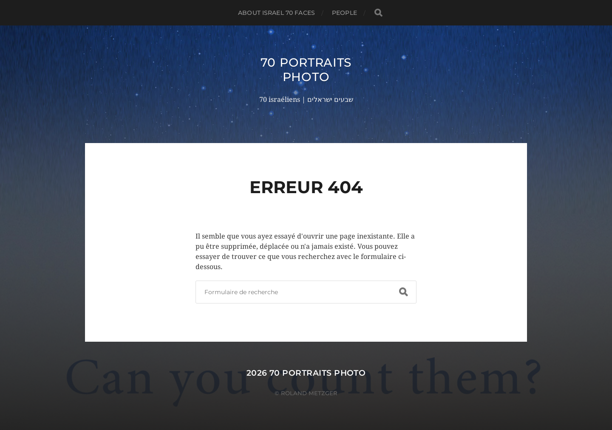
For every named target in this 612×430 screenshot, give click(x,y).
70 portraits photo (306, 69)
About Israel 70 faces (276, 13)
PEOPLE (344, 13)
